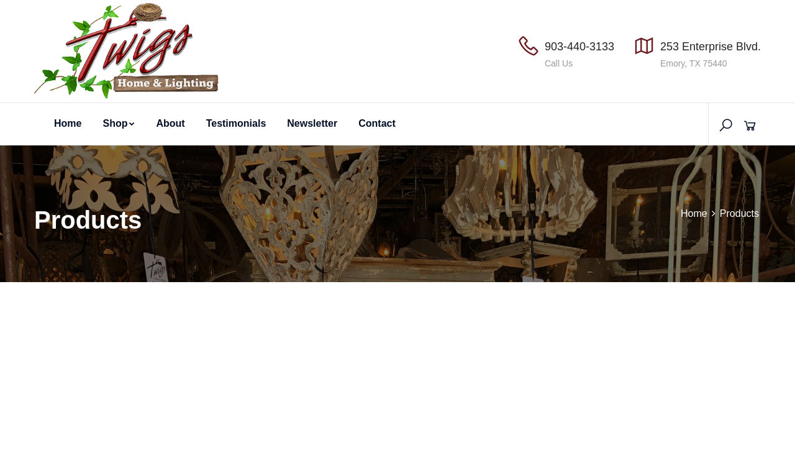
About (170, 123)
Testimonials (236, 123)
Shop (118, 123)
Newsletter (312, 123)
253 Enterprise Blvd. (710, 46)
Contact (377, 123)
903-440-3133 (579, 46)
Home (67, 123)
